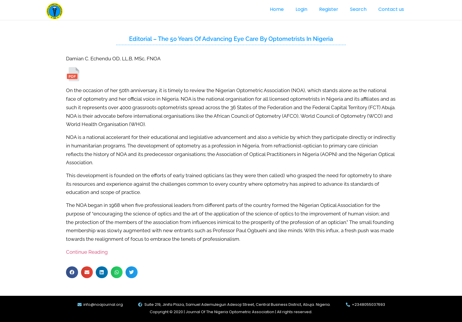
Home (277, 9)
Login (301, 9)
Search (358, 9)
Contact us (391, 9)
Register (328, 9)
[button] (72, 272)
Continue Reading (87, 252)
